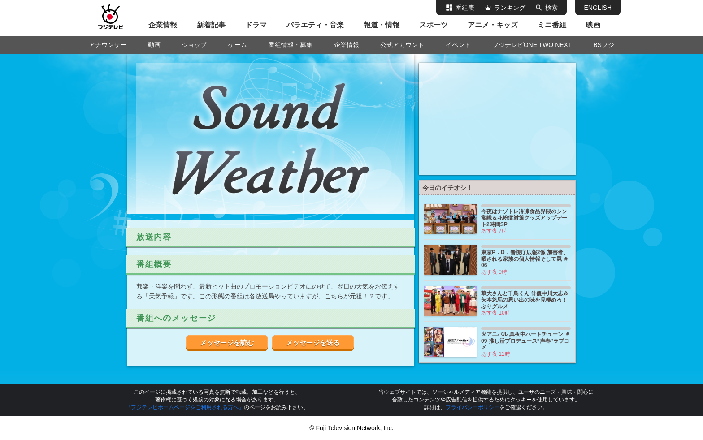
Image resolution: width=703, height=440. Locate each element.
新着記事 (211, 25)
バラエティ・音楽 (315, 25)
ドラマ (256, 25)
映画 (593, 25)
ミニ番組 (552, 25)
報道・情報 (381, 25)
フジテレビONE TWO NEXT (532, 44)
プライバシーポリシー (472, 407)
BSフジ (603, 44)
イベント (458, 44)
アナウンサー (107, 44)
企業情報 (162, 25)
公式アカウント (402, 44)
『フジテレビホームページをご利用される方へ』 (185, 407)
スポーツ (433, 25)
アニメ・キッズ (493, 25)
